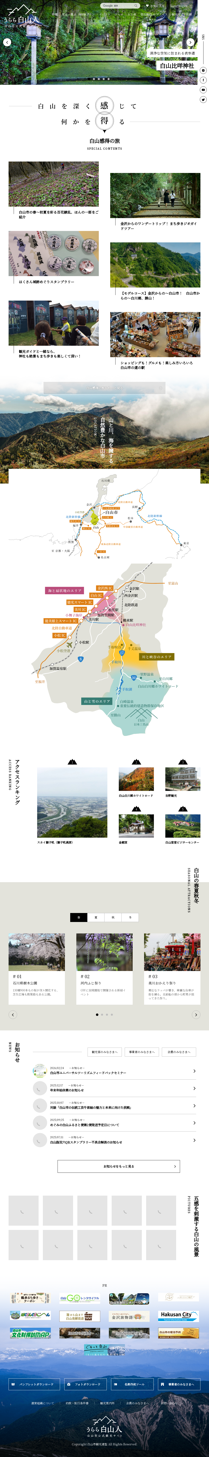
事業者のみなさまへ (142, 1052)
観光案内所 (107, 1403)
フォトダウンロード (83, 1384)
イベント (104, 14)
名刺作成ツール (129, 1384)
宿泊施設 (146, 14)
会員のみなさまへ (179, 1052)
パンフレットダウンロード (32, 1384)
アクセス (162, 14)
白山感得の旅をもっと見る (124, 388)
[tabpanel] (99, 42)
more (123, 1068)
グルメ (119, 14)
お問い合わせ (169, 1403)
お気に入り (155, 5)
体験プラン (87, 14)
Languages (181, 6)
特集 (55, 14)
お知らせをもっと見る (140, 1166)
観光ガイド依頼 (182, 14)
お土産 (132, 14)
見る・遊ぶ (69, 14)
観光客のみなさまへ (105, 1052)
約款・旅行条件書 (77, 1403)
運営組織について (42, 1403)
